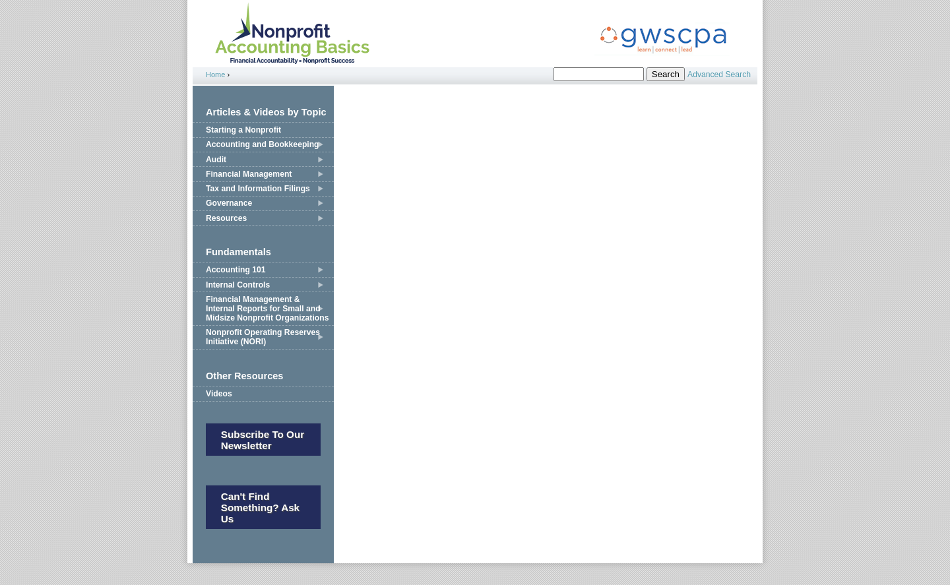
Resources (226, 218)
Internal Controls (238, 285)
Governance (229, 203)
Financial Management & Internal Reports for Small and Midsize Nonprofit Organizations (267, 309)
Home (215, 74)
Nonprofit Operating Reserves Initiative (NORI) (263, 337)
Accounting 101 (236, 269)
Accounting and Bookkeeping (262, 144)
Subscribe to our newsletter (262, 440)
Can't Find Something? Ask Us (260, 507)
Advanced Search (719, 74)
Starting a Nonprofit (243, 130)
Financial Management (249, 174)
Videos (219, 393)
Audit (216, 159)
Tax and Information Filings (258, 188)
